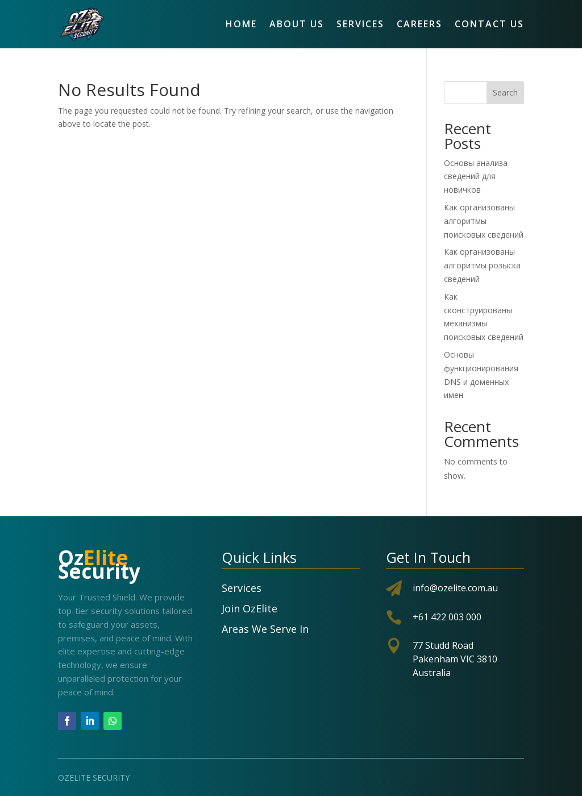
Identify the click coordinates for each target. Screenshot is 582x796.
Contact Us (489, 24)
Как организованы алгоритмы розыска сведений (482, 265)
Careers (419, 24)
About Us (296, 24)
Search (505, 92)
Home (241, 24)
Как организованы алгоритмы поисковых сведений (483, 221)
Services (360, 24)
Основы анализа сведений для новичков (476, 176)
